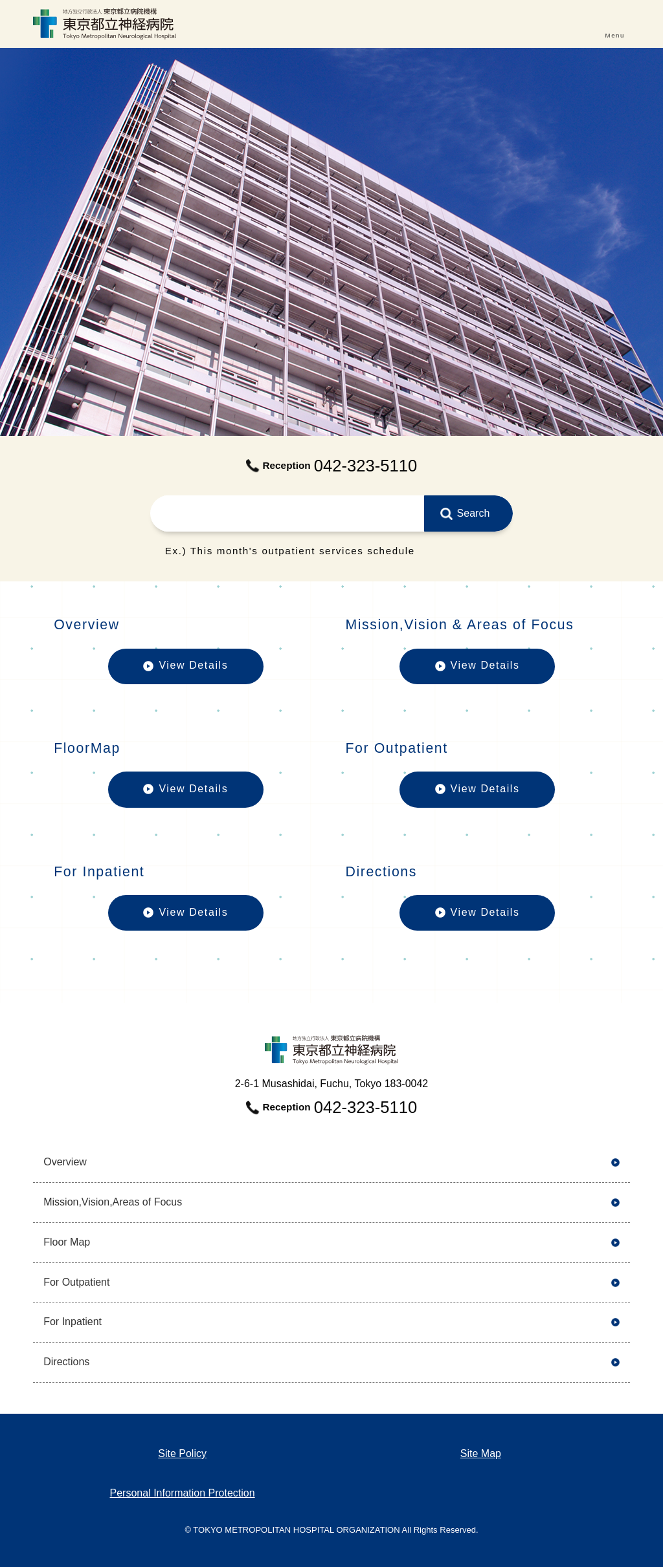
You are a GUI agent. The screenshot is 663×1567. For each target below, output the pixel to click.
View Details (186, 672)
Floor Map (66, 1242)
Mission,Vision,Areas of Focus (112, 1201)
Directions (66, 1361)
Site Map (480, 1453)
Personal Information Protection (182, 1492)
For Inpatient (72, 1321)
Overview (65, 1161)
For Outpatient (76, 1282)
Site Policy (182, 1453)
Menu (615, 35)
